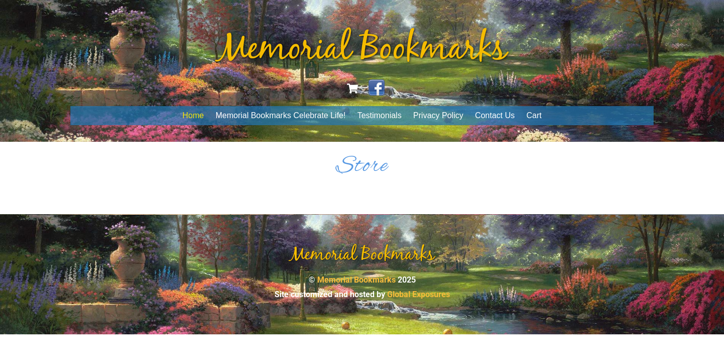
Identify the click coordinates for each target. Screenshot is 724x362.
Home (193, 115)
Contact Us (495, 115)
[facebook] (377, 88)
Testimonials (379, 115)
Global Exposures (418, 294)
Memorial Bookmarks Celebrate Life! (281, 115)
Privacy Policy (438, 115)
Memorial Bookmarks (356, 280)
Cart (533, 115)
